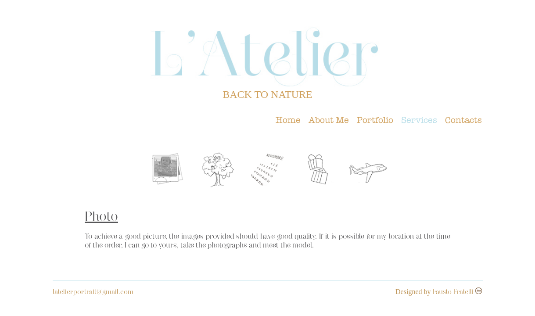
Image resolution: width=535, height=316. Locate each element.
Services (419, 120)
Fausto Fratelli (454, 292)
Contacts (463, 120)
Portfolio (375, 120)
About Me (329, 120)
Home (288, 120)
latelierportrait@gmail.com (93, 292)
